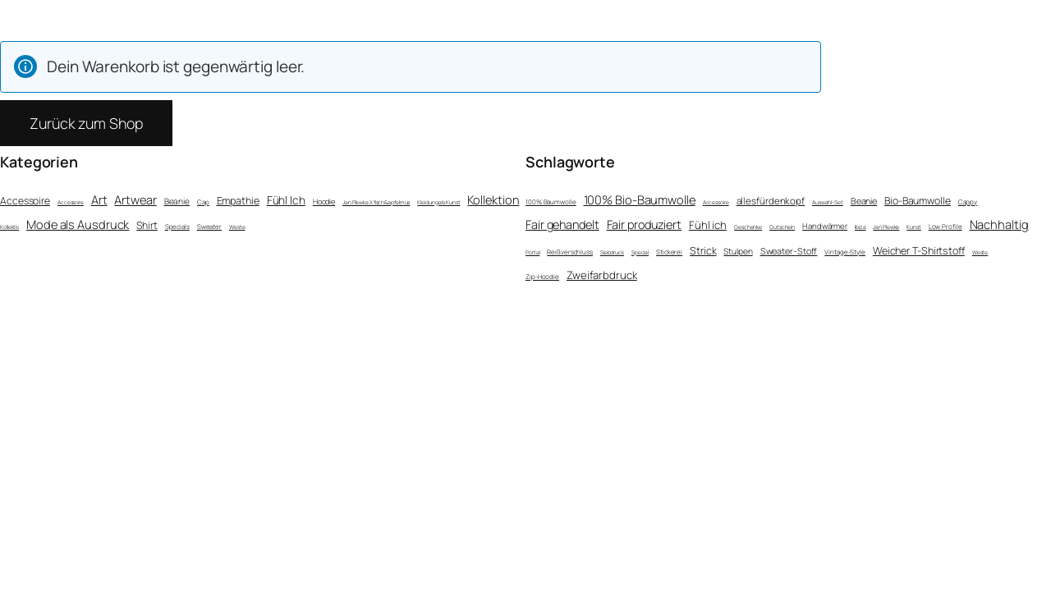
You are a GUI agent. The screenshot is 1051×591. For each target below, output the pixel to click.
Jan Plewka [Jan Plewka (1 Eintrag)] (886, 227)
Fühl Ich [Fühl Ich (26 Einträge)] (286, 200)
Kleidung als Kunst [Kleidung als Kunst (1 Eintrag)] (438, 202)
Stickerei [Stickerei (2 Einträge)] (669, 251)
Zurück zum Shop (86, 123)
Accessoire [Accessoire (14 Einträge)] (25, 201)
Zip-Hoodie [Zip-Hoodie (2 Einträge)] (542, 276)
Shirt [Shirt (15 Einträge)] (147, 225)
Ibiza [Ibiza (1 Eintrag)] (860, 227)
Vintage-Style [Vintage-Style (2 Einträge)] (844, 251)
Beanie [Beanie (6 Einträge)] (177, 201)
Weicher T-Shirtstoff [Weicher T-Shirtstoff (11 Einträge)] (919, 251)
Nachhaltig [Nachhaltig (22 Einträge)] (999, 224)
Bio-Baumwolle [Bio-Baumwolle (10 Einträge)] (917, 201)
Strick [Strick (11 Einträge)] (703, 251)
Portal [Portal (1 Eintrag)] (532, 252)
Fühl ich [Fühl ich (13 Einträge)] (708, 225)
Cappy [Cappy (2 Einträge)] (968, 201)
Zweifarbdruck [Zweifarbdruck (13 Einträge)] (602, 275)
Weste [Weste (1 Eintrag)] (237, 227)
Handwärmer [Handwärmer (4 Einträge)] (824, 226)
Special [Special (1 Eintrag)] (640, 252)
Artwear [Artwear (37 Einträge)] (135, 199)
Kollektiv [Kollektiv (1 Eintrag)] (9, 227)
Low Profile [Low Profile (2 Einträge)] (945, 226)
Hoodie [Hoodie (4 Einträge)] (324, 202)
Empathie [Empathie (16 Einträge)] (238, 201)
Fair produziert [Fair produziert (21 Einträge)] (644, 224)
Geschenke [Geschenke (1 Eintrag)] (748, 227)
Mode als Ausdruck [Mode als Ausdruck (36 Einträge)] (77, 224)
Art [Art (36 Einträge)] (99, 199)
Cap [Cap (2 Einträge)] (203, 202)
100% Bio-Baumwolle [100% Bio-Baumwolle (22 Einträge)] (639, 199)
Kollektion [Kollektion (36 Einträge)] (493, 199)
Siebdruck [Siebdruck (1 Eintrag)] (612, 252)
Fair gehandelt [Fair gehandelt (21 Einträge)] (562, 224)
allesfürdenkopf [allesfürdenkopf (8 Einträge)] (771, 201)
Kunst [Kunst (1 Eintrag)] (913, 227)
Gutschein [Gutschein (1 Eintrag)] (782, 227)
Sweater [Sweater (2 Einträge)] (209, 226)
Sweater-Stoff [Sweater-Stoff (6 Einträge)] (789, 251)
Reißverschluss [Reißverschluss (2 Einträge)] (570, 251)
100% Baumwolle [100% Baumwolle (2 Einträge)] (551, 201)
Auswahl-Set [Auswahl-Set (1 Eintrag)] (827, 202)
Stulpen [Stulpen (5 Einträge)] (737, 251)
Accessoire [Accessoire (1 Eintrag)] (70, 202)
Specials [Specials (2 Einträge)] (177, 226)
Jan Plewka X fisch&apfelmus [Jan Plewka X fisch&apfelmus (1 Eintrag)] (376, 202)
